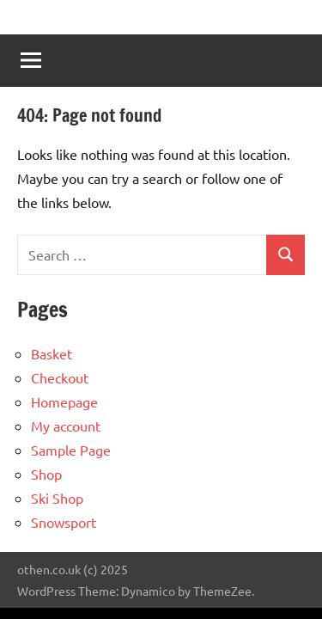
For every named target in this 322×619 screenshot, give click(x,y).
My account (65, 425)
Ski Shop (57, 497)
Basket (51, 353)
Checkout (59, 377)
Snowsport (63, 521)
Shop (46, 473)
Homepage (64, 401)
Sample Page (71, 449)
